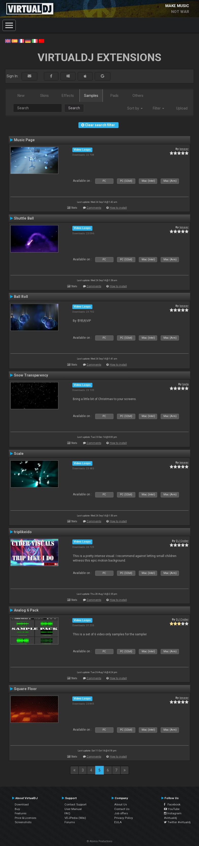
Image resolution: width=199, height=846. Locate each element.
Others (137, 96)
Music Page (24, 140)
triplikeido (23, 532)
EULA (118, 822)
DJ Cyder (182, 541)
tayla (185, 384)
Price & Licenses (25, 818)
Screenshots (23, 822)
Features (20, 813)
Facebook (172, 804)
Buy (17, 809)
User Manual (73, 809)
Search (74, 108)
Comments (94, 207)
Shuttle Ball (24, 218)
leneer (184, 149)
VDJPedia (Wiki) (75, 818)
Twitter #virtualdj (177, 822)
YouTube (171, 809)
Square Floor (25, 689)
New (21, 96)
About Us (120, 804)
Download (22, 804)
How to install (118, 207)
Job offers (121, 813)
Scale (19, 454)
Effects (68, 96)
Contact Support (75, 804)
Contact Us (121, 809)
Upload (182, 108)
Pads (114, 96)
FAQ (67, 813)
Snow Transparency (31, 375)
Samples (91, 96)
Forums (69, 822)
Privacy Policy (123, 818)
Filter (158, 108)
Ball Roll (21, 297)
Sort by (135, 108)
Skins (44, 96)
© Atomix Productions (99, 841)
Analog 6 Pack (26, 610)
